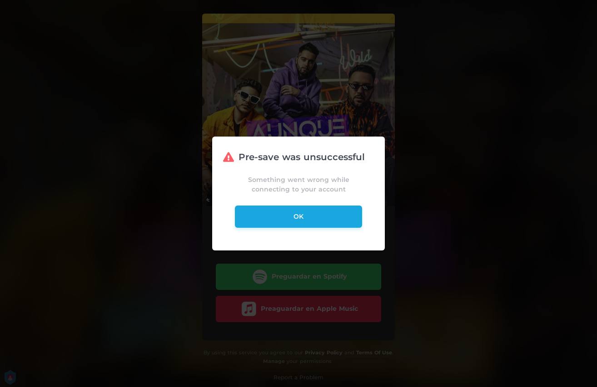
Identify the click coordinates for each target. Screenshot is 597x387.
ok (298, 216)
